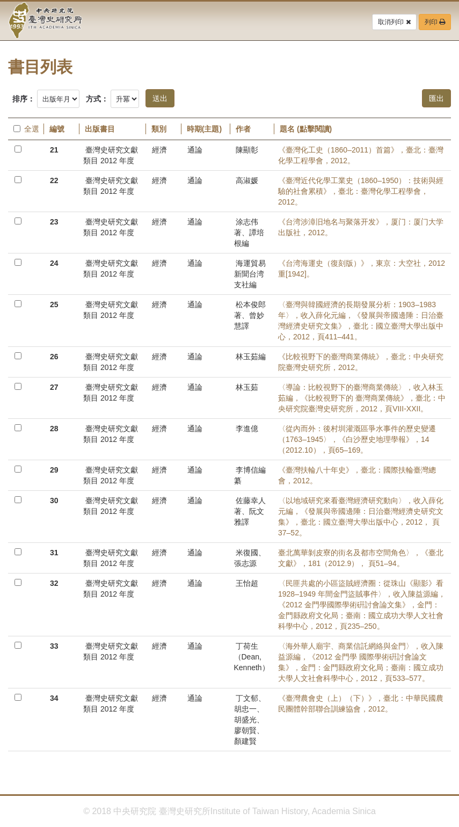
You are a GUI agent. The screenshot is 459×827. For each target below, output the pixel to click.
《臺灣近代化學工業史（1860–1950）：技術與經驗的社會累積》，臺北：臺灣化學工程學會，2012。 (360, 191)
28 (54, 428)
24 (54, 263)
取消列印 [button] (394, 22)
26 (54, 356)
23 (54, 221)
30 (54, 500)
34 (54, 698)
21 (54, 150)
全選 (25, 129)
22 (54, 180)
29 (54, 470)
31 (54, 552)
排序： (23, 99)
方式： (97, 99)
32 (54, 583)
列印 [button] (435, 22)
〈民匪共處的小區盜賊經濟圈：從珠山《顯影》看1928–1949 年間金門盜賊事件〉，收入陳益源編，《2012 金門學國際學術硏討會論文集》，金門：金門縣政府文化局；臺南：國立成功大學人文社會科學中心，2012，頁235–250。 (362, 604)
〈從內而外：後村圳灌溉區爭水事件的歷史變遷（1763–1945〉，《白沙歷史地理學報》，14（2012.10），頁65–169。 (357, 439)
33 (54, 646)
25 (54, 304)
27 (54, 387)
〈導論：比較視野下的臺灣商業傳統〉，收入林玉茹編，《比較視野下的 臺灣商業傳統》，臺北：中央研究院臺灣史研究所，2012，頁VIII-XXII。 (362, 398)
